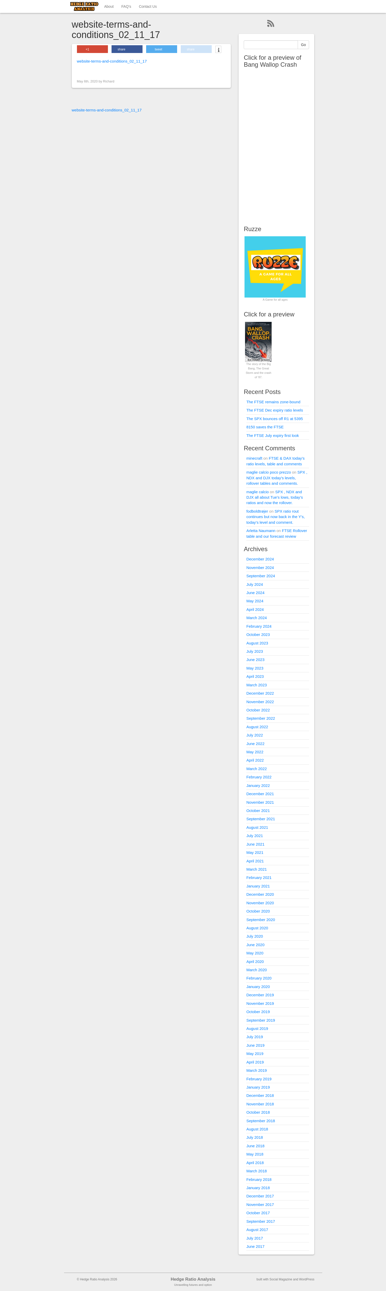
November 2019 (260, 1003)
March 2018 (256, 1171)
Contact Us (148, 6)
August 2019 (257, 1028)
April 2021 (255, 861)
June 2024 (255, 592)
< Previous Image (93, 70)
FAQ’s (126, 6)
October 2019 (258, 1011)
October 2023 (258, 634)
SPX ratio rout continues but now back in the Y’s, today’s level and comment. (275, 517)
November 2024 (260, 567)
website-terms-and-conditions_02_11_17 (112, 61)
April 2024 (255, 609)
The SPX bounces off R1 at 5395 (274, 418)
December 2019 (260, 995)
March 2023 (256, 685)
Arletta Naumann (260, 530)
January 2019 (258, 1087)
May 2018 (254, 1154)
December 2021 (260, 794)
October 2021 (258, 810)
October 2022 (258, 710)
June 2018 (255, 1146)
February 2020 (259, 978)
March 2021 (256, 869)
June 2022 (255, 743)
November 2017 (260, 1204)
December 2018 (260, 1095)
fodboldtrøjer (257, 511)
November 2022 (260, 702)
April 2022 (255, 760)
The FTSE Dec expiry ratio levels (274, 410)
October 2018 (258, 1112)
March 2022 (256, 768)
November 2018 (260, 1104)
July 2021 (254, 835)
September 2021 (260, 819)
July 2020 (254, 936)
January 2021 (258, 886)
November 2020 (260, 903)
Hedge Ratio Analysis (193, 1279)
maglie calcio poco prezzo (268, 472)
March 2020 (256, 970)
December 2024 (260, 559)
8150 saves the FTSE (264, 427)
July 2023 (254, 651)
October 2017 (258, 1213)
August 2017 (257, 1229)
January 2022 (258, 785)
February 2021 (259, 877)
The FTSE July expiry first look (272, 435)
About (109, 6)
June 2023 (255, 659)
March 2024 (256, 618)
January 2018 (258, 1188)
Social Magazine (281, 1279)
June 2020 (255, 945)
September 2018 (260, 1121)
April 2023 (255, 676)
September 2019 (260, 1020)
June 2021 (255, 844)
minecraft (254, 458)
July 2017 (254, 1238)
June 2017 (255, 1246)
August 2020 (257, 928)
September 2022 (260, 718)
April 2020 (255, 961)
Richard (108, 81)
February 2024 (259, 626)
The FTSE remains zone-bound (273, 402)
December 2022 (260, 693)
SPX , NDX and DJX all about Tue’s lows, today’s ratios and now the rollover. (274, 497)
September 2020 (260, 919)
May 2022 (254, 752)
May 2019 (254, 1053)
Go (303, 45)
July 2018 (254, 1137)
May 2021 (254, 852)
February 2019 (259, 1079)
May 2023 (254, 668)
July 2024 (254, 584)
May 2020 (254, 953)
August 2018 (257, 1129)
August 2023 (257, 643)
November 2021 (260, 802)
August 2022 (257, 727)
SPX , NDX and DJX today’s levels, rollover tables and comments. (276, 477)
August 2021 (257, 827)
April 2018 (255, 1162)
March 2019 (256, 1070)
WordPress (306, 1279)
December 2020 (260, 894)
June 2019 (255, 1045)
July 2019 (254, 1037)
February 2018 (259, 1179)
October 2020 (258, 911)
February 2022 (259, 777)
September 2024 (260, 576)
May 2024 (254, 601)
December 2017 (260, 1196)
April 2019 (255, 1062)
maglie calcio (257, 492)
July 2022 (254, 735)
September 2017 (260, 1221)
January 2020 (258, 986)
